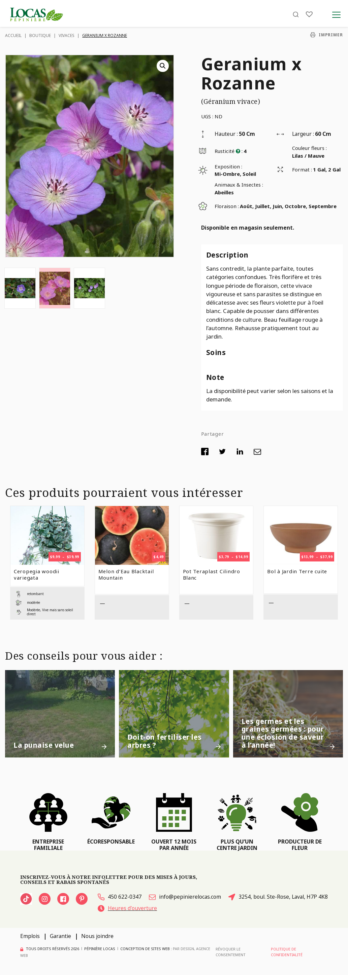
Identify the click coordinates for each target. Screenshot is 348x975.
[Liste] (309, 14)
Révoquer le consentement (231, 951)
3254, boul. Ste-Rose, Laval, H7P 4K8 (278, 896)
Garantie (60, 936)
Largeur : (303, 134)
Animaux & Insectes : (239, 184)
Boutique (40, 35)
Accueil (13, 35)
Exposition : (228, 166)
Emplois (30, 936)
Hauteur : (226, 134)
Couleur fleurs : (309, 148)
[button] (163, 66)
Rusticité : (229, 151)
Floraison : (227, 206)
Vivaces (66, 35)
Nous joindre (97, 936)
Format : (302, 169)
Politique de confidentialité (287, 951)
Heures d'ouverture (127, 908)
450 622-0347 (119, 896)
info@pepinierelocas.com (185, 896)
